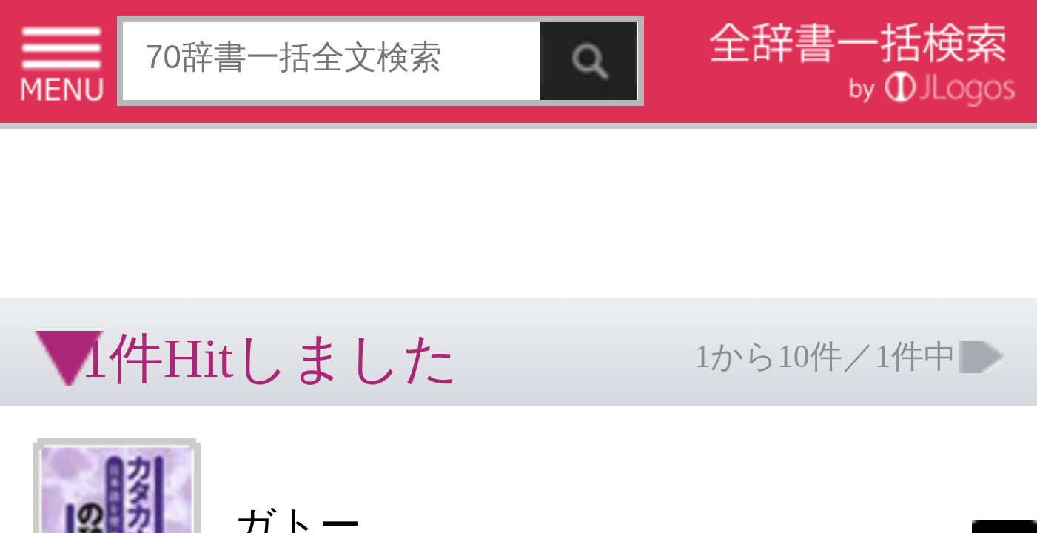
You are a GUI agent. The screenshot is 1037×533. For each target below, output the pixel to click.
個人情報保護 (127, 233)
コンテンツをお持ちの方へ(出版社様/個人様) (85, 243)
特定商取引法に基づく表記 (51, 233)
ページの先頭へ (182, 280)
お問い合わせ (180, 233)
